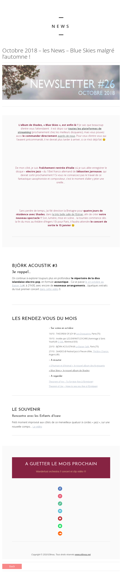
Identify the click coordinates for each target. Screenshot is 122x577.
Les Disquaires (83, 333)
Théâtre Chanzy (100, 351)
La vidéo (37, 426)
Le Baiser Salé (82, 346)
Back (12, 566)
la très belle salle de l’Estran (67, 214)
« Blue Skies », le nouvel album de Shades (69, 370)
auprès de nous (66, 135)
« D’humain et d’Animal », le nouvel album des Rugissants (77, 365)
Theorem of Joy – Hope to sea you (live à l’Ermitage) (73, 386)
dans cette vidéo (49, 289)
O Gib (60, 341)
